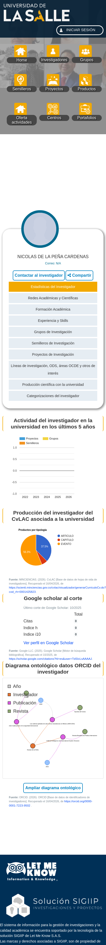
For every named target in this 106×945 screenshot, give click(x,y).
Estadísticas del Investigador (53, 287)
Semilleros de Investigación (53, 343)
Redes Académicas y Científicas (53, 298)
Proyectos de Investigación (53, 354)
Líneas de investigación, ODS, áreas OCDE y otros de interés (53, 369)
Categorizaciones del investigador (53, 396)
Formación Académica (53, 309)
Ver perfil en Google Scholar (49, 643)
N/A (58, 263)
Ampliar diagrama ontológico (52, 788)
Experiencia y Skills (53, 321)
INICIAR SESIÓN (76, 30)
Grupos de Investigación (53, 332)
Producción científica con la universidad (53, 385)
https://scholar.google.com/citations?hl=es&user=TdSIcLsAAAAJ (50, 658)
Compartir (79, 275)
